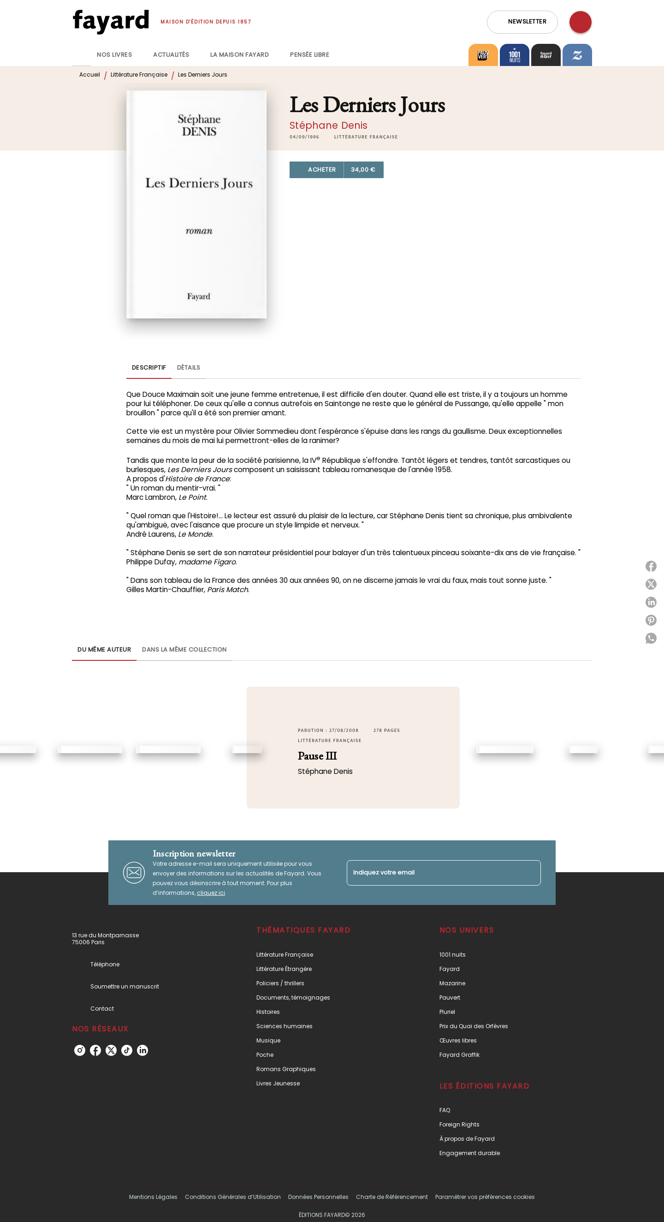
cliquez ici (211, 893)
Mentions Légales (153, 1197)
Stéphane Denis (329, 125)
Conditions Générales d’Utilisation (233, 1197)
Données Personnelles (318, 1197)
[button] (522, 22)
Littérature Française (139, 74)
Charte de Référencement (392, 1197)
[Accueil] (110, 22)
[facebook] (95, 1050)
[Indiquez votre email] (432, 873)
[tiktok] (127, 1050)
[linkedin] (142, 1050)
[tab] (81, 55)
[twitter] (111, 1050)
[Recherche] (580, 22)
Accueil (89, 74)
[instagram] (80, 1050)
